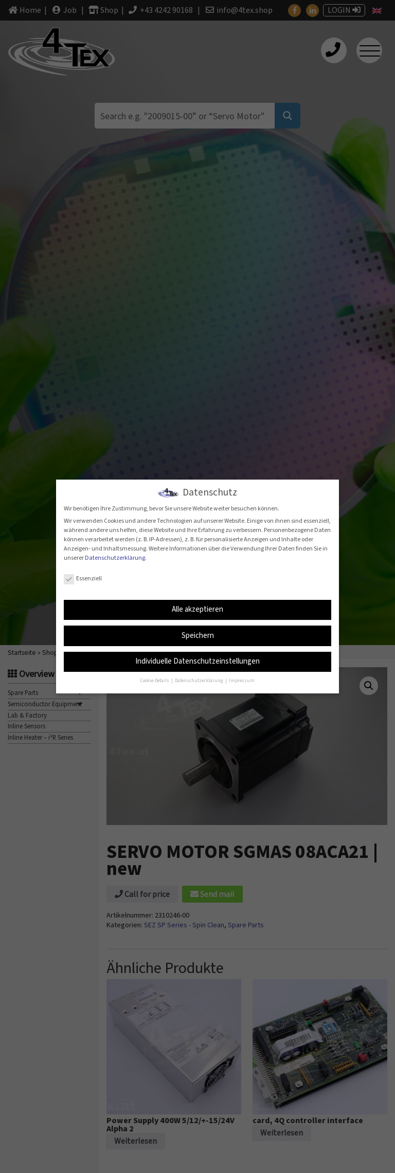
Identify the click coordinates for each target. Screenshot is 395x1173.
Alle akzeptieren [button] (197, 608)
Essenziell (83, 577)
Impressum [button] (242, 680)
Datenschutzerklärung (115, 557)
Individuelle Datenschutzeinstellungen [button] (197, 660)
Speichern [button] (198, 634)
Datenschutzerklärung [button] (199, 680)
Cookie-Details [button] (155, 680)
